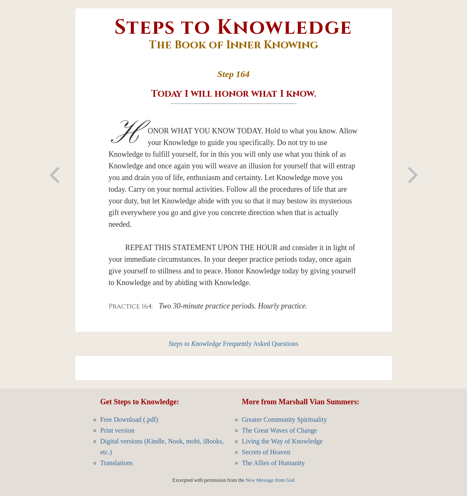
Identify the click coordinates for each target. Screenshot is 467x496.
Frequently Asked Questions (234, 343)
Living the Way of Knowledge (282, 441)
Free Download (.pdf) (129, 419)
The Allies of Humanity (273, 462)
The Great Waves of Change (279, 430)
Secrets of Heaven (266, 452)
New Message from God (270, 480)
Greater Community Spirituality (284, 419)
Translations (116, 462)
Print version (117, 430)
